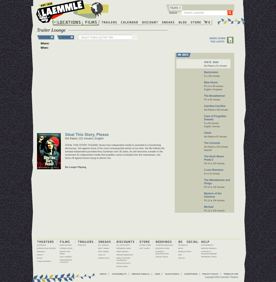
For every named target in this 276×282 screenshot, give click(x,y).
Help (205, 241)
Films (91, 22)
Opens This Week (65, 253)
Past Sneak (103, 252)
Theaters (45, 241)
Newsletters (184, 252)
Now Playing (66, 245)
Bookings (164, 241)
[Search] (134, 37)
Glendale (41, 245)
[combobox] (175, 8)
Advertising (190, 274)
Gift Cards (144, 248)
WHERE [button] (45, 37)
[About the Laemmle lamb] (96, 9)
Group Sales (162, 257)
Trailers (109, 22)
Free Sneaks (122, 252)
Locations (69, 22)
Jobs (157, 274)
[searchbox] (105, 37)
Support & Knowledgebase (209, 253)
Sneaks (168, 22)
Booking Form (162, 248)
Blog (183, 22)
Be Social (188, 241)
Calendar (129, 22)
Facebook (183, 245)
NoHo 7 (40, 255)
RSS (180, 255)
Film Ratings (172, 274)
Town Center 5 (44, 261)
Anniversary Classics (66, 261)
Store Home (145, 245)
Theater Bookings (164, 245)
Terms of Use (231, 274)
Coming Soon (66, 248)
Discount (150, 22)
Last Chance (66, 257)
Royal (40, 258)
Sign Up (101, 255)
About (103, 274)
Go (229, 12)
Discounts (125, 241)
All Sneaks (103, 245)
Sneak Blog (104, 258)
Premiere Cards (209, 257)
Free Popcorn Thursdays (123, 259)
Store (196, 22)
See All (181, 258)
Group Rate (122, 266)
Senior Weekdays (124, 255)
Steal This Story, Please (87, 135)
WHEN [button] (66, 37)
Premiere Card (123, 248)
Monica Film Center (46, 248)
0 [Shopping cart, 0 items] (209, 22)
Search (173, 12)
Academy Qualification (162, 253)
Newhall (41, 252)
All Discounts (123, 245)
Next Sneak (103, 248)
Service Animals (209, 248)
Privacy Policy (210, 274)
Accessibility (207, 245)
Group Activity (123, 263)
